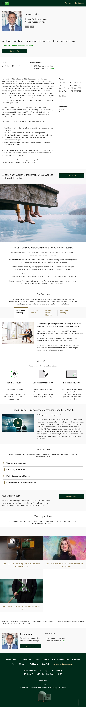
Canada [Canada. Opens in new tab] (43, 684)
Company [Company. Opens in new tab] (76, 659)
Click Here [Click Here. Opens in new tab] (72, 175)
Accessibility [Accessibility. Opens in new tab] (57, 670)
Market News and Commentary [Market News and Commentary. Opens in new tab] (18, 659)
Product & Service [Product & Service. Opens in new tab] (19, 664)
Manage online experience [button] (63, 664)
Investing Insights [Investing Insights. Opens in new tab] (42, 659)
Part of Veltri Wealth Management (18, 45)
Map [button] (63, 641)
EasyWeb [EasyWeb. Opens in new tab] (45, 664)
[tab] (21, 312)
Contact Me (14, 51)
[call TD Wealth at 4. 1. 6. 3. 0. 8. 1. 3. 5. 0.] (69, 3)
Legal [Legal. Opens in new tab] (46, 670)
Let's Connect (71, 496)
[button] (18, 423)
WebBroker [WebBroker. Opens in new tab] (34, 664)
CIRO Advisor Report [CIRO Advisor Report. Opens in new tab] (60, 659)
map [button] (52, 68)
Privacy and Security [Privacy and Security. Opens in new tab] (32, 670)
